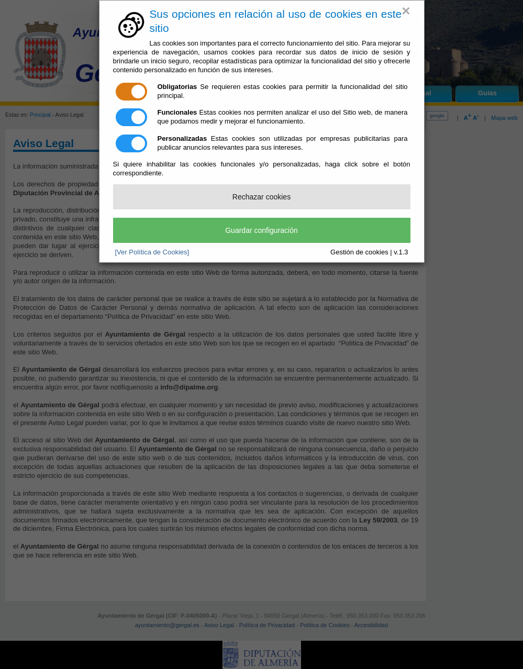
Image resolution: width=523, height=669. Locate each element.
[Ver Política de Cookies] (152, 252)
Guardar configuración (261, 230)
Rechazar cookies (261, 197)
